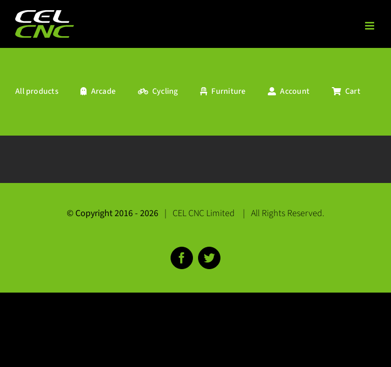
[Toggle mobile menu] (370, 25)
